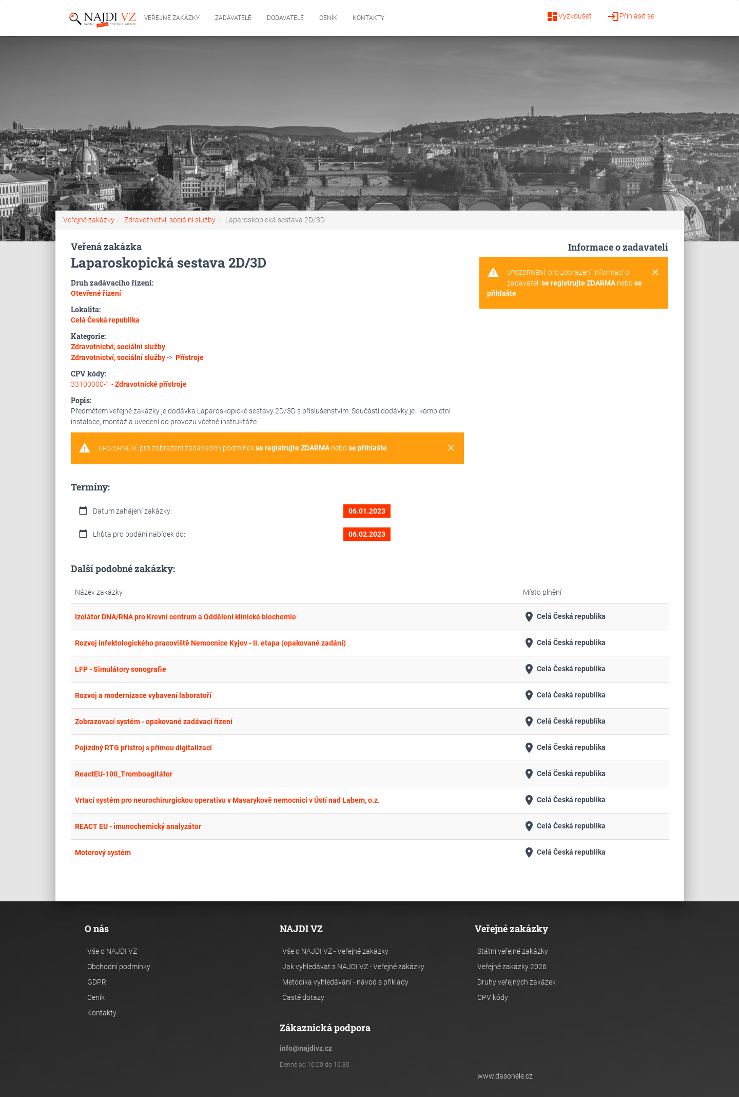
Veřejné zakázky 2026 (512, 966)
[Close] (451, 448)
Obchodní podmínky (118, 966)
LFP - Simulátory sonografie (120, 669)
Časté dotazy (303, 997)
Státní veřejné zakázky (512, 951)
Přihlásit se (630, 16)
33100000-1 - (129, 384)
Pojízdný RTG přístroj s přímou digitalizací (143, 748)
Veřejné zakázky (172, 18)
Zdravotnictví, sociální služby (170, 220)
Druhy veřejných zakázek (516, 982)
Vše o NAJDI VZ (112, 951)
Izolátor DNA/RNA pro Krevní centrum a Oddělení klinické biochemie (185, 617)
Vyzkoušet (569, 16)
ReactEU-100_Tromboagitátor (123, 774)
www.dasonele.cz (505, 1076)
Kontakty (368, 18)
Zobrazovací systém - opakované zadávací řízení (153, 721)
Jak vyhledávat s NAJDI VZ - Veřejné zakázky (353, 966)
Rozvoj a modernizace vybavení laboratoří (143, 695)
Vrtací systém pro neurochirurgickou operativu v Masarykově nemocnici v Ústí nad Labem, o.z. (227, 800)
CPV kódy (492, 997)
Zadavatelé (233, 18)
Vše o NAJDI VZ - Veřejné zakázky (335, 951)
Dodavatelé (285, 18)
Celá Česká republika (564, 617)
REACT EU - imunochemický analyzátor (138, 826)
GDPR (96, 982)
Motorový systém (103, 852)
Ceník (328, 18)
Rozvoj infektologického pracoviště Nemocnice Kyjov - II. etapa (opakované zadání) (210, 643)
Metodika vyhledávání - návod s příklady (345, 982)
